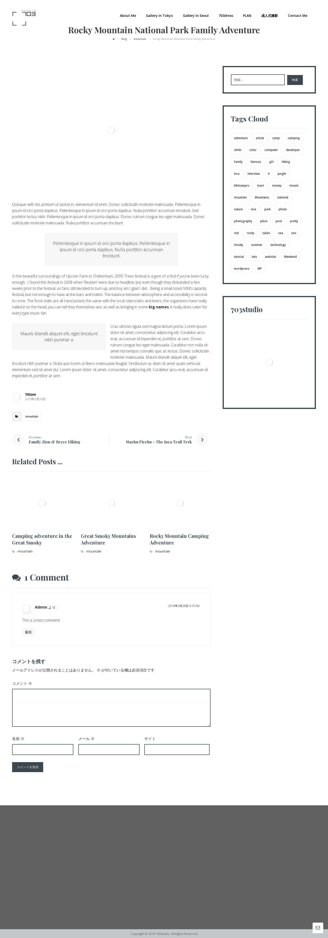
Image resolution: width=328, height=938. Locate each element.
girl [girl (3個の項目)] (271, 162)
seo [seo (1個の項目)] (293, 233)
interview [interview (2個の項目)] (254, 174)
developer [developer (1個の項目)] (293, 150)
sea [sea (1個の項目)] (280, 233)
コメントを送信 (27, 767)
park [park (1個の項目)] (267, 209)
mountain (31, 416)
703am (30, 394)
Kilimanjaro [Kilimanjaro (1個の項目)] (241, 185)
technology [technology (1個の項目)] (278, 245)
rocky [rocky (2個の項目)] (250, 233)
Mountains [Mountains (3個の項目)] (262, 197)
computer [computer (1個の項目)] (271, 150)
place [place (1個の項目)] (263, 221)
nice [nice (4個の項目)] (253, 209)
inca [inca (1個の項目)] (236, 174)
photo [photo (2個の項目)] (283, 209)
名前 (18, 738)
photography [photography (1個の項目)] (243, 221)
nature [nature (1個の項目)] (238, 209)
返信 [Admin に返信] (28, 632)
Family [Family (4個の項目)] (238, 162)
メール (86, 738)
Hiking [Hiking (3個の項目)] (286, 162)
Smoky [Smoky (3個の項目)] (238, 245)
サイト (150, 738)
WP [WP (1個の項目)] (260, 269)
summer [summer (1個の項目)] (256, 245)
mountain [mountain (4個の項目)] (240, 197)
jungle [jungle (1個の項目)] (282, 174)
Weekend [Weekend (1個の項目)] (290, 257)
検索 (295, 80)
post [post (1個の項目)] (279, 221)
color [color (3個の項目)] (253, 150)
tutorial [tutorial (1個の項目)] (239, 257)
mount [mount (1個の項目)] (294, 185)
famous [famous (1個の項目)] (256, 162)
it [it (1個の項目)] (269, 174)
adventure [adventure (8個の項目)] (241, 138)
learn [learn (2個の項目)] (260, 185)
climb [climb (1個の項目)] (237, 150)
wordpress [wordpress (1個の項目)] (241, 269)
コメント (22, 683)
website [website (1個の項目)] (270, 257)
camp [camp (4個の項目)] (276, 138)
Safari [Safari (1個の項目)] (266, 233)
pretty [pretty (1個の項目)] (294, 221)
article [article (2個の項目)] (260, 138)
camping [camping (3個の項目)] (294, 138)
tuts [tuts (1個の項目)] (254, 257)
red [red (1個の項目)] (236, 233)
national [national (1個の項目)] (282, 197)
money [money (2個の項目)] (276, 185)
